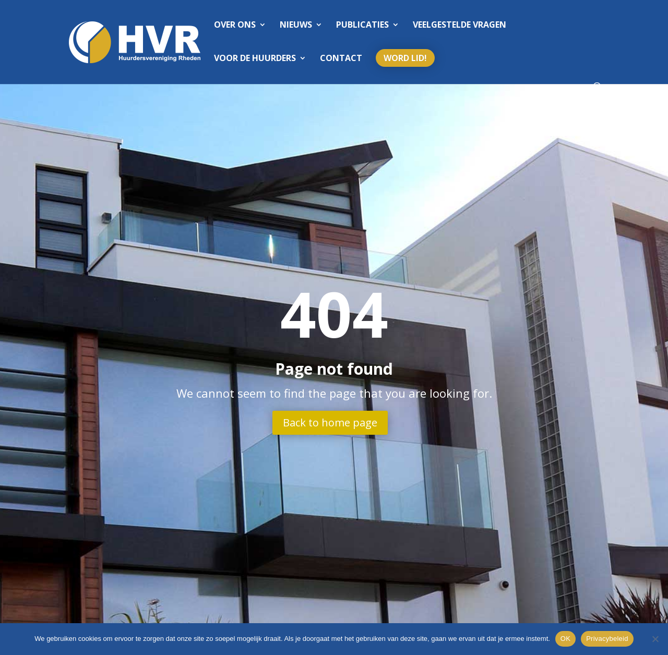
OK (565, 638)
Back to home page (330, 422)
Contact (341, 59)
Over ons (235, 25)
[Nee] (655, 639)
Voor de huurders (255, 59)
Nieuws (296, 25)
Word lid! (405, 58)
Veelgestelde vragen (459, 25)
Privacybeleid (607, 638)
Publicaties (362, 25)
